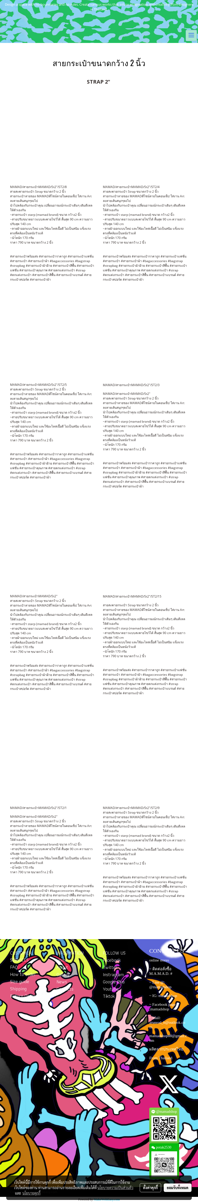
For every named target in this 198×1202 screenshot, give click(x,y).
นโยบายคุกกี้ (31, 1193)
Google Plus (114, 981)
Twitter (110, 967)
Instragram (113, 974)
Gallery (63, 974)
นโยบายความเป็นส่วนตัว (115, 1187)
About (62, 967)
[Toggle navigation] (191, 35)
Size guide (19, 981)
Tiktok (109, 996)
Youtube (111, 989)
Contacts (64, 989)
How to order (23, 974)
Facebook (112, 960)
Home (62, 960)
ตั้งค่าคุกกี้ (150, 1187)
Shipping (18, 988)
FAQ (14, 967)
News (61, 981)
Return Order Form (28, 996)
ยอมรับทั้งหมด (177, 1187)
